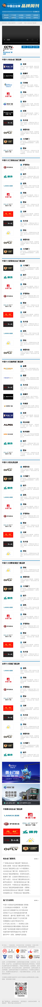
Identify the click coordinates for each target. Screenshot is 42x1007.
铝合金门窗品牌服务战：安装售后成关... (17, 874)
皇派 (24, 64)
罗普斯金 (26, 165)
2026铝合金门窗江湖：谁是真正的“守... (16, 871)
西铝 (24, 230)
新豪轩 (25, 73)
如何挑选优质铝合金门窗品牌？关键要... (17, 890)
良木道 (25, 120)
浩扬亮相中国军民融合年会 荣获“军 (15, 932)
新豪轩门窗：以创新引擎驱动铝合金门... (17, 877)
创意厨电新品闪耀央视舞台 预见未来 (15, 926)
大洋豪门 (26, 139)
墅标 (24, 148)
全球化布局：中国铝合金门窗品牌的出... (17, 885)
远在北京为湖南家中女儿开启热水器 (15, 910)
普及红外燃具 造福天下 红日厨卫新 (15, 918)
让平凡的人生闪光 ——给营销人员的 (15, 924)
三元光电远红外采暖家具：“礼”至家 (15, 907)
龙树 (24, 211)
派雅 (24, 111)
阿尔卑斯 (26, 422)
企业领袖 (21, 15)
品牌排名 (35, 17)
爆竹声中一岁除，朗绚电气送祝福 (14, 934)
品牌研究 (13, 17)
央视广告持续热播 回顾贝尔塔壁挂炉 (15, 929)
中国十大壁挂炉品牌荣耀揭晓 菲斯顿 (15, 905)
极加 (24, 47)
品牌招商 (35, 15)
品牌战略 (6, 17)
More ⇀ (36, 858)
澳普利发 (26, 129)
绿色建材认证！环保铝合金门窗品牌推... (17, 893)
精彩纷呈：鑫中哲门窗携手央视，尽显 (16, 915)
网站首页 (6, 15)
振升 (24, 174)
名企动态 (28, 17)
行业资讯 (28, 15)
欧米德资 (26, 432)
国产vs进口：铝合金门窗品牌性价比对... (17, 879)
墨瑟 (24, 375)
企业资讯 (21, 17)
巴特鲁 (30, 47)
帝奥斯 (25, 403)
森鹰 (24, 366)
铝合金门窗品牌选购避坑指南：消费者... (17, 887)
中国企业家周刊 (12, 23)
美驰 (24, 92)
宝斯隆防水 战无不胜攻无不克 (13, 921)
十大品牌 (13, 15)
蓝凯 (24, 183)
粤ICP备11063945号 (14, 1003)
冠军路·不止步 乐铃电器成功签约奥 (15, 913)
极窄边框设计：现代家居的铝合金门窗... (17, 882)
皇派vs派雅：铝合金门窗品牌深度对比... (17, 866)
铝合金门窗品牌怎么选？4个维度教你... (16, 868)
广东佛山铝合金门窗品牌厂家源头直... (16, 863)
